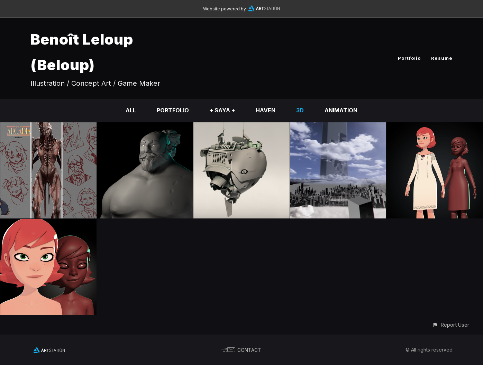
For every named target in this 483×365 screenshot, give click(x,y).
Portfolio (409, 58)
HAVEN (265, 110)
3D (300, 110)
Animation (341, 110)
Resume (442, 58)
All (131, 110)
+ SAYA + (222, 110)
